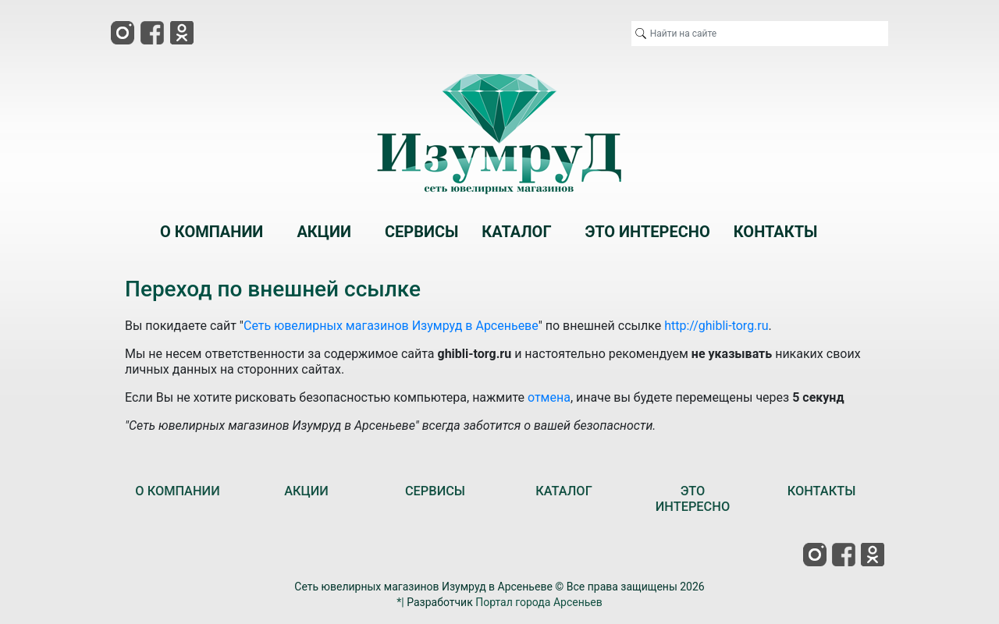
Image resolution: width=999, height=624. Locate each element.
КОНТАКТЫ (821, 491)
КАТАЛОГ (563, 491)
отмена (549, 397)
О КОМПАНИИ (177, 491)
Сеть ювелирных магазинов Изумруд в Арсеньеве (391, 325)
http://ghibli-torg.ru (716, 325)
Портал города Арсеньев (539, 602)
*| (400, 602)
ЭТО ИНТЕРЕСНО (693, 499)
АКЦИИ (306, 491)
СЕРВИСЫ (435, 491)
